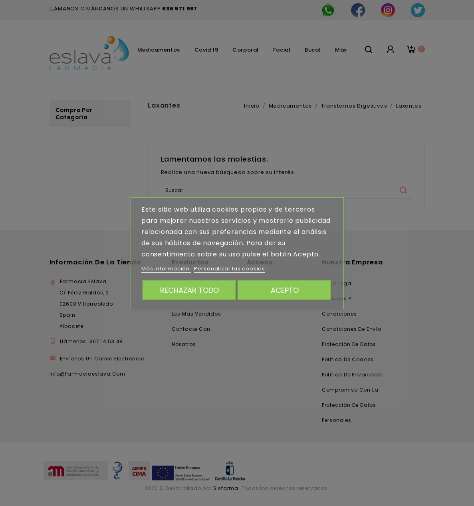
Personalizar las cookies (229, 268)
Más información (166, 268)
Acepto (285, 290)
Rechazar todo (189, 290)
